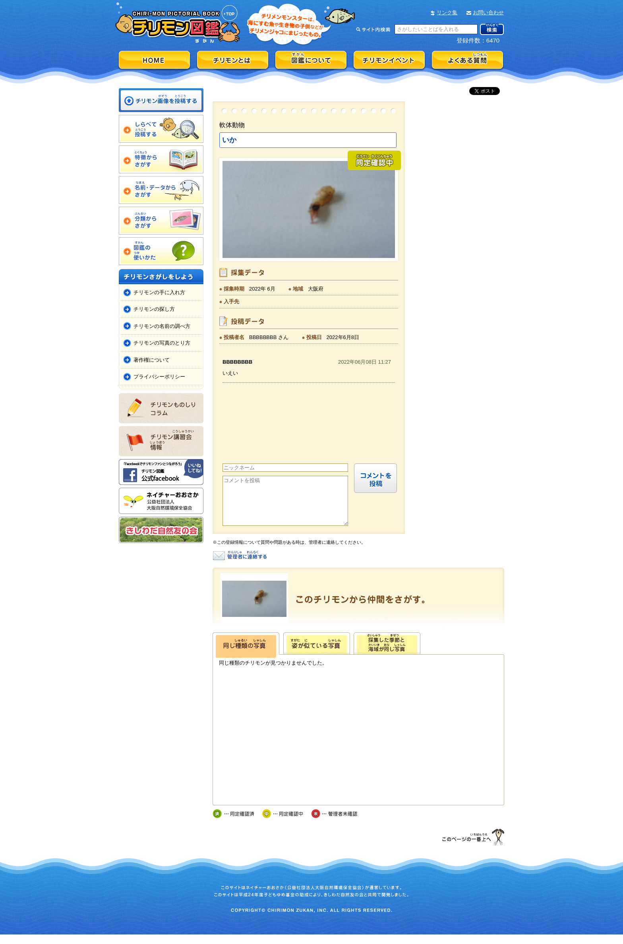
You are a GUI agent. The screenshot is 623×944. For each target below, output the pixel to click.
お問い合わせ (488, 13)
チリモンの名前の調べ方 (162, 326)
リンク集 (447, 13)
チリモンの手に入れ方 (159, 292)
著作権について (152, 360)
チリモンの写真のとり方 (162, 343)
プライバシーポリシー (159, 377)
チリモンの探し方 (154, 309)
